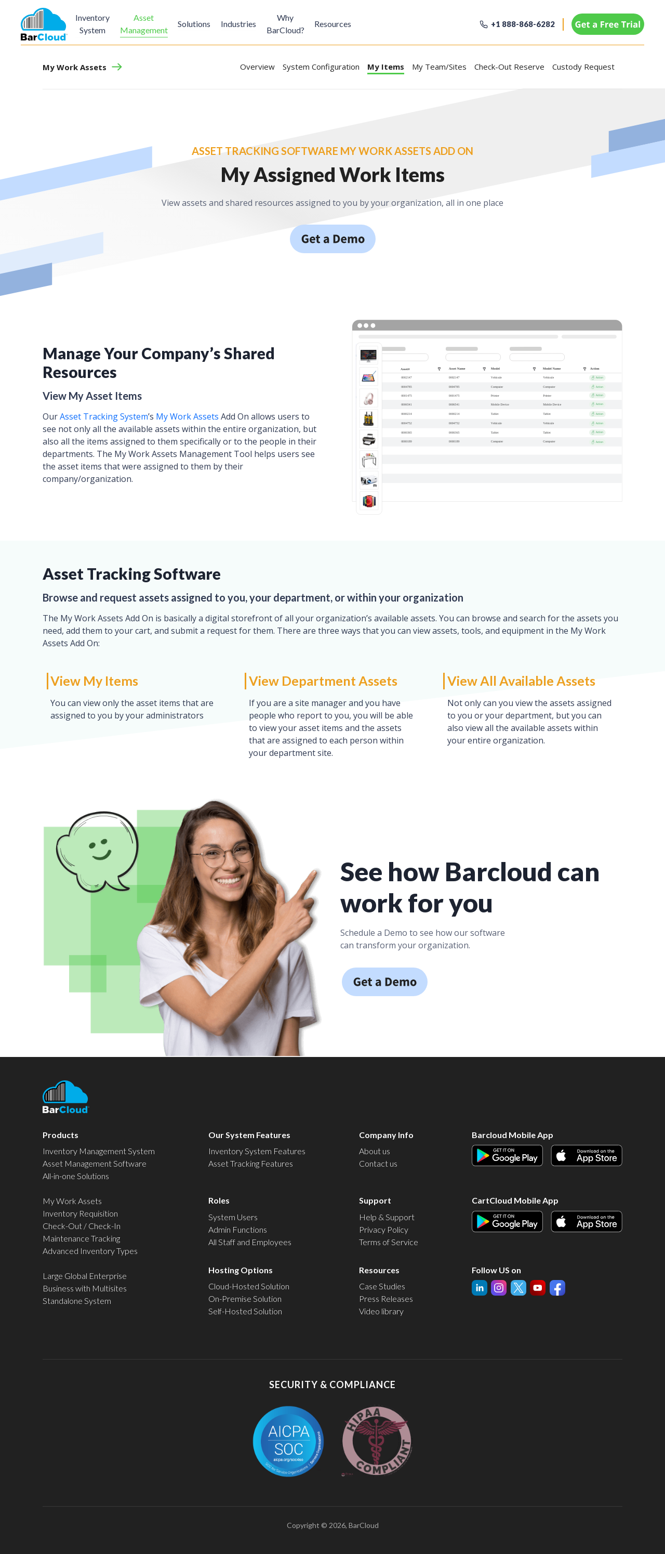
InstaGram (518, 1286)
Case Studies (382, 1286)
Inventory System (92, 23)
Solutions (195, 24)
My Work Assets (75, 67)
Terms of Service (388, 1242)
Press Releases (386, 1298)
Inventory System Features (256, 1151)
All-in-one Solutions (76, 1176)
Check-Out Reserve (509, 66)
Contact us (378, 1163)
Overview (257, 66)
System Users (233, 1217)
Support (375, 1200)
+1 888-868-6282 (523, 24)
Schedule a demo (332, 231)
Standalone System (77, 1300)
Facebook (557, 1286)
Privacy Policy (383, 1229)
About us (374, 1151)
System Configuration (321, 66)
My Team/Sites (439, 66)
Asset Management (144, 23)
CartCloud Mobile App (515, 1200)
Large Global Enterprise (85, 1276)
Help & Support (387, 1217)
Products (60, 1135)
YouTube (499, 1286)
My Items (385, 66)
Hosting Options (240, 1270)
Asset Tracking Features (250, 1163)
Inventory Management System (99, 1151)
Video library (381, 1311)
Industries (240, 24)
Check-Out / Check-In (82, 1226)
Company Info (386, 1135)
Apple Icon (570, 1151)
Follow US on (496, 1270)
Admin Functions (237, 1229)
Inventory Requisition (80, 1213)
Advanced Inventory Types (90, 1251)
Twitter (538, 1286)
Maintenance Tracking (81, 1238)
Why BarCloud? (288, 23)
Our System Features (249, 1135)
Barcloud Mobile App (512, 1135)
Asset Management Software (95, 1163)
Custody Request (583, 66)
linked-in (479, 1288)
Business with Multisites (85, 1288)
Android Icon (494, 1151)
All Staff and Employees (249, 1242)
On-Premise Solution (245, 1298)
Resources (336, 24)
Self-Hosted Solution (245, 1311)
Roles (219, 1200)
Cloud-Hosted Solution (248, 1286)
